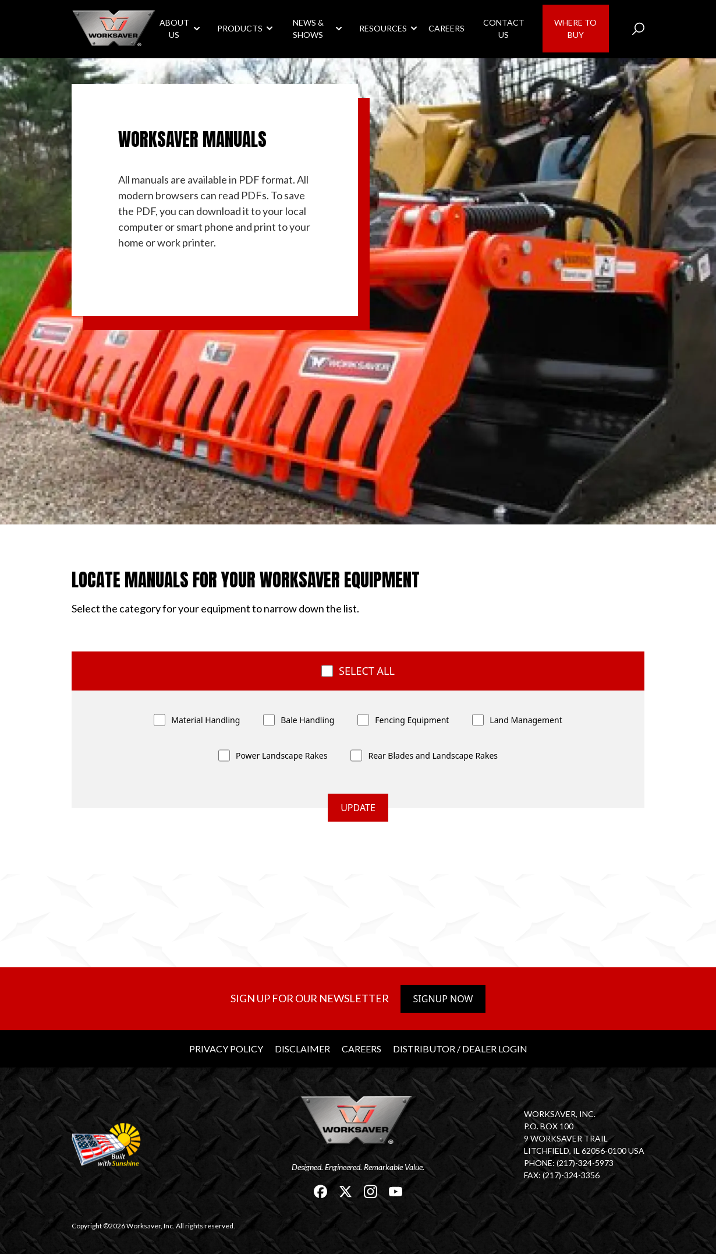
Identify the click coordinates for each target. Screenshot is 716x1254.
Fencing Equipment (412, 719)
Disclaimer (302, 1048)
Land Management (526, 719)
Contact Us (503, 28)
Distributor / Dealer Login (460, 1048)
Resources (383, 28)
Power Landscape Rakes (282, 755)
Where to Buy (575, 28)
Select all (367, 671)
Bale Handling (307, 719)
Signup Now (443, 998)
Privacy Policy (226, 1048)
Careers (446, 28)
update (358, 807)
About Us (174, 28)
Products (240, 28)
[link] (115, 28)
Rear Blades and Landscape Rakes (433, 755)
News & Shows (308, 28)
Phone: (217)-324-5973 (569, 1163)
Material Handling (205, 719)
